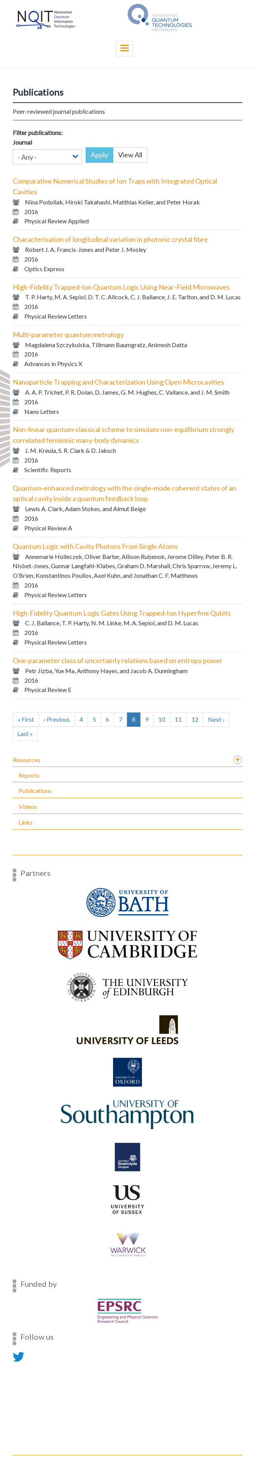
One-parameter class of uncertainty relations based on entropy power (118, 660)
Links (25, 822)
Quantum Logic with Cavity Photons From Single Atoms (95, 546)
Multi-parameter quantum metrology (68, 334)
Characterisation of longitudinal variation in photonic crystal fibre (110, 239)
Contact (23, 1365)
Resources (26, 759)
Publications (35, 790)
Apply (99, 154)
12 (197, 719)
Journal (22, 142)
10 (164, 719)
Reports (29, 775)
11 (181, 719)
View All (130, 154)
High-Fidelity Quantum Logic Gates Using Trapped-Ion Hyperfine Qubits (122, 613)
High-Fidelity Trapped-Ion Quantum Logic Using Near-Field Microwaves (121, 287)
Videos (28, 806)
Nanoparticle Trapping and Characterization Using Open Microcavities (118, 382)
